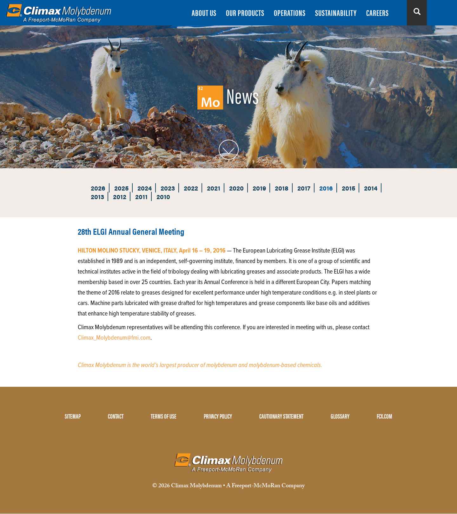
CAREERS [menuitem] (377, 12)
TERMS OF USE (163, 415)
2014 (370, 187)
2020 (236, 187)
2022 (191, 187)
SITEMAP (73, 415)
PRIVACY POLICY (218, 415)
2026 (98, 187)
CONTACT (115, 415)
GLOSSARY (340, 415)
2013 (97, 196)
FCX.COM (384, 415)
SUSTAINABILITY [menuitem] (336, 12)
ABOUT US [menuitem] (204, 12)
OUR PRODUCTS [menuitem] (245, 12)
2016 (326, 187)
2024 (144, 187)
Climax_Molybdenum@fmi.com (114, 338)
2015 (348, 187)
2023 (168, 187)
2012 (119, 196)
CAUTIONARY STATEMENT (281, 415)
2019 (259, 187)
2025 (121, 187)
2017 (303, 187)
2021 (213, 187)
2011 (141, 196)
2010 (163, 196)
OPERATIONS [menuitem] (290, 12)
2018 (281, 187)
